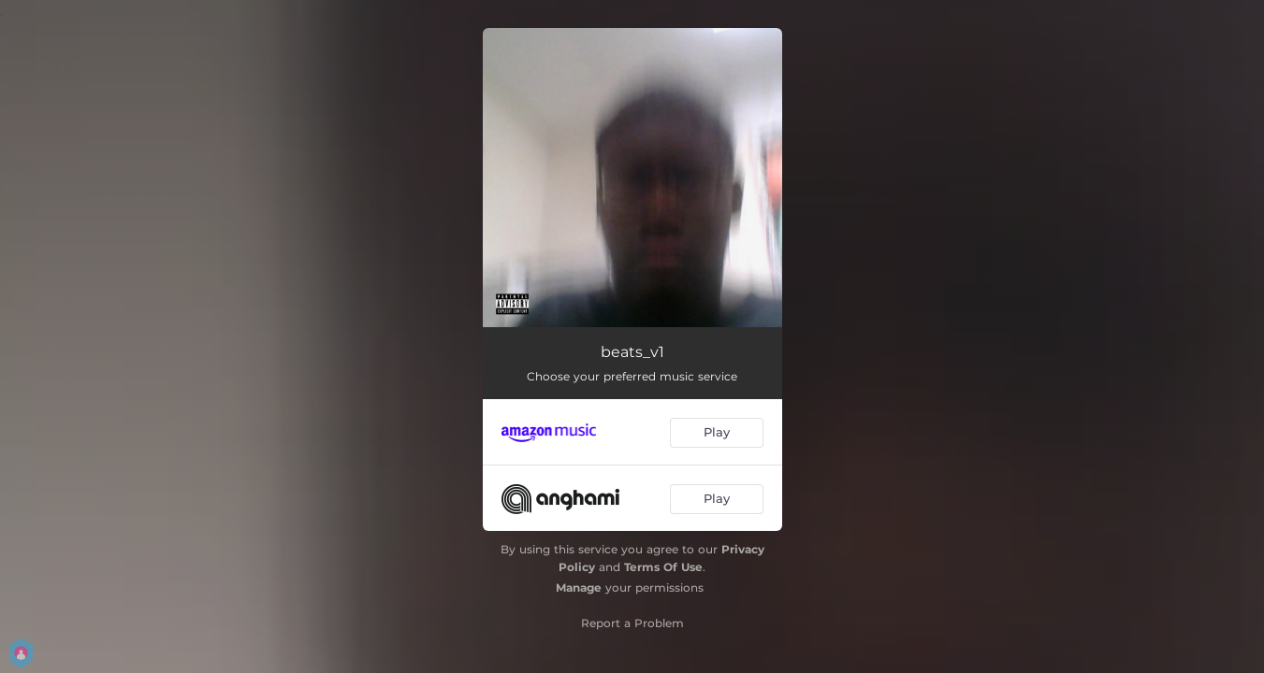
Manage (579, 587)
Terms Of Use (663, 567)
